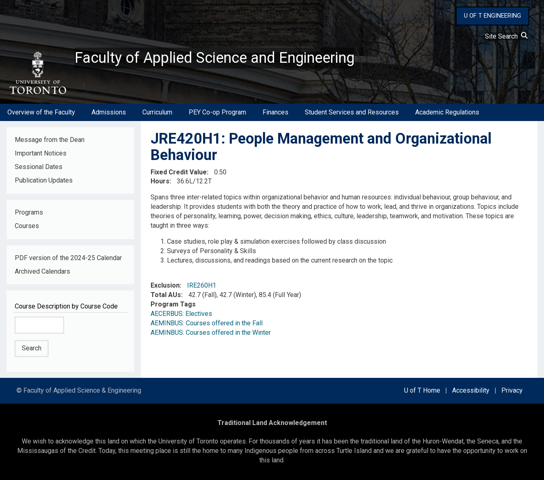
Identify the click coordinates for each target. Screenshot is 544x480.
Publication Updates (44, 180)
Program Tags (173, 304)
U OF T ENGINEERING (492, 15)
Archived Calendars (42, 271)
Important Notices (40, 153)
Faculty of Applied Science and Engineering (214, 57)
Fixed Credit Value (179, 172)
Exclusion (165, 285)
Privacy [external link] (512, 390)
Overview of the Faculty (41, 112)
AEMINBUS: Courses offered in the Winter (211, 332)
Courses (27, 226)
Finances (275, 112)
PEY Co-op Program (217, 112)
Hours (160, 181)
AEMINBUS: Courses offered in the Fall (207, 323)
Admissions (108, 112)
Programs (29, 212)
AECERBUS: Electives (181, 314)
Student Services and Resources (352, 112)
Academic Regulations (447, 112)
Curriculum (157, 112)
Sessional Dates (38, 167)
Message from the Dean (50, 140)
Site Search (506, 36)
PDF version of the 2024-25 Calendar (68, 258)
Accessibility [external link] (470, 390)
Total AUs (166, 295)
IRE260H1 (201, 285)
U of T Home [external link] (422, 390)
